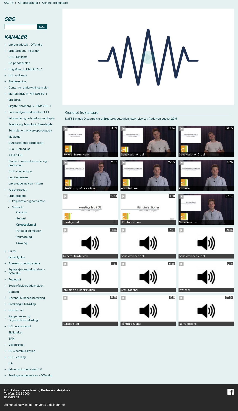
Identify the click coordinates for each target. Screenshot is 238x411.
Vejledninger (17, 345)
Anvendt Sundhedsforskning (27, 298)
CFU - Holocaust (19, 149)
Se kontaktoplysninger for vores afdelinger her (34, 404)
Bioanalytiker (17, 257)
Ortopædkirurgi (28, 2)
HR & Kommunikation (22, 351)
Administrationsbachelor (24, 263)
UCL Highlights (18, 57)
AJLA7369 (15, 155)
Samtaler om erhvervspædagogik (30, 130)
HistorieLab (16, 310)
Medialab (14, 137)
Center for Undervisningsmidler (29, 87)
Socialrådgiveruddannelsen (26, 286)
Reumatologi (24, 237)
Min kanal (15, 100)
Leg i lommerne (18, 177)
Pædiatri (21, 212)
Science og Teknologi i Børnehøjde (30, 124)
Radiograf (15, 279)
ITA (11, 363)
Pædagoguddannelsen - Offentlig (30, 375)
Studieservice (17, 81)
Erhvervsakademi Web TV (25, 369)
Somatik (17, 207)
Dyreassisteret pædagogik (26, 143)
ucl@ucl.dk (11, 397)
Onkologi (22, 243)
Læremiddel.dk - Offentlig (25, 44)
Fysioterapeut (18, 190)
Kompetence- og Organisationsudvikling (23, 318)
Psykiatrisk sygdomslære (28, 201)
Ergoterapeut (17, 196)
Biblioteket (15, 332)
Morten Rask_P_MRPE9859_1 (28, 94)
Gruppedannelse (19, 63)
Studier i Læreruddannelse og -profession (29, 163)
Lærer (12, 251)
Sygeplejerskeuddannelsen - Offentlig (27, 271)
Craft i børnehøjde (20, 171)
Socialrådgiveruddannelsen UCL (29, 112)
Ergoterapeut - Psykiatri (24, 51)
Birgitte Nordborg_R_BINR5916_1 (30, 106)
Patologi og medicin (28, 231)
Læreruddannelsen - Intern (26, 183)
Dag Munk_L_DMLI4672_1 (25, 69)
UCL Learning (17, 357)
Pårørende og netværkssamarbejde (32, 118)
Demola (14, 292)
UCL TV (9, 2)
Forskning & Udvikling (22, 304)
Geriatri (21, 218)
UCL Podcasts (18, 75)
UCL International (20, 326)
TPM (11, 339)
